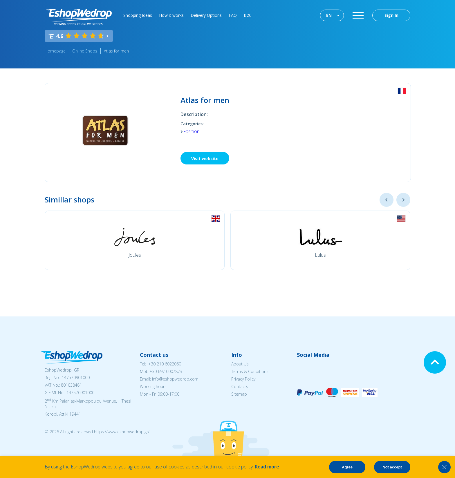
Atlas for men (116, 51)
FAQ (233, 15)
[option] (135, 240)
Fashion (191, 131)
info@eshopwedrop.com (175, 379)
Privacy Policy (243, 379)
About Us (240, 364)
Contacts (239, 386)
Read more (267, 466)
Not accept (392, 467)
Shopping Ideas (137, 15)
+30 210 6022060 (164, 364)
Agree (347, 467)
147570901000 (76, 377)
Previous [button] (386, 200)
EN (329, 15)
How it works (171, 15)
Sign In (391, 15)
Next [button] (403, 200)
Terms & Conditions (249, 371)
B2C (248, 15)
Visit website (205, 158)
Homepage (55, 51)
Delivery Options (206, 15)
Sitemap (239, 394)
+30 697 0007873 (165, 371)
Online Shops (84, 51)
